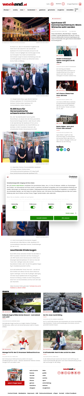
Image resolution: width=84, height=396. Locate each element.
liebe (44, 370)
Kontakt (61, 393)
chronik (32, 375)
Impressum (30, 393)
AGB (37, 393)
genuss (32, 383)
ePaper (55, 393)
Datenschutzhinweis (45, 393)
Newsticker (60, 3)
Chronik (60, 123)
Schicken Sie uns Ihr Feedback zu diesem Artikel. (25, 287)
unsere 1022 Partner (18, 185)
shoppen (32, 388)
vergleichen (46, 388)
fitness (32, 380)
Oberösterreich (57, 18)
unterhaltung (47, 383)
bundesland (32, 10)
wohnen (45, 385)
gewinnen (42, 10)
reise (44, 375)
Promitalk (60, 55)
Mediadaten (22, 393)
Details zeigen (70, 213)
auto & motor (34, 370)
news (22, 10)
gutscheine (51, 10)
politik (44, 373)
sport (44, 380)
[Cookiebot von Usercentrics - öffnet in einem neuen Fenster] (70, 177)
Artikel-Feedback (70, 393)
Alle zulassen (65, 218)
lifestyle (7, 10)
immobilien (70, 10)
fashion (32, 378)
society (15, 10)
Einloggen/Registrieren (74, 4)
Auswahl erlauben (42, 218)
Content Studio (12, 393)
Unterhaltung (61, 90)
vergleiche (60, 10)
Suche (50, 4)
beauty (32, 373)
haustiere (33, 385)
